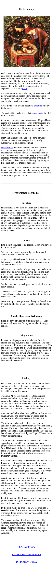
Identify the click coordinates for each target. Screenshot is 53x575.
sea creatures (36, 106)
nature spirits (37, 113)
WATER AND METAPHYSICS (26, 554)
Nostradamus (7, 147)
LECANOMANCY (26, 547)
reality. (25, 88)
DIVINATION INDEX (26, 562)
